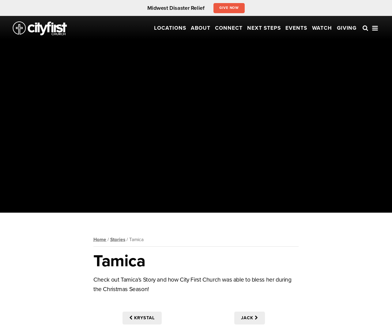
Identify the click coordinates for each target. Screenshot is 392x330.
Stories (117, 239)
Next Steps (264, 28)
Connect (229, 28)
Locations (170, 28)
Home (99, 239)
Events (296, 28)
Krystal (142, 318)
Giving (347, 28)
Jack (249, 318)
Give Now (229, 8)
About (200, 28)
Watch (322, 28)
